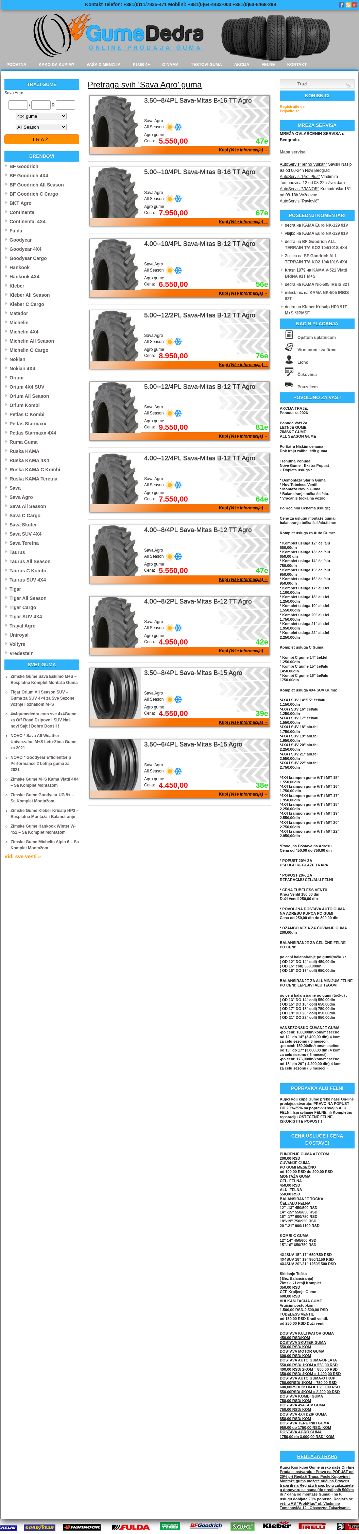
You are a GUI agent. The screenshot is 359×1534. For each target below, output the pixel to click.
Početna (16, 64)
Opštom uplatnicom (316, 337)
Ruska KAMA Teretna (33, 479)
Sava (15, 488)
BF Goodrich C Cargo (34, 194)
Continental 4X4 (28, 221)
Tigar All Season (28, 598)
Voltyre (17, 644)
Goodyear (21, 240)
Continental (23, 212)
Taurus (17, 552)
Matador (19, 313)
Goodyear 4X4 (25, 249)
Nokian (17, 359)
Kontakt (297, 64)
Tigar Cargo (23, 607)
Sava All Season (28, 506)
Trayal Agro (23, 626)
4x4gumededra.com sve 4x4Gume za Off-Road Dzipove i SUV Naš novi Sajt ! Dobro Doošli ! (43, 720)
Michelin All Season (32, 341)
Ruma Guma (23, 442)
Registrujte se (292, 106)
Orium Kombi (25, 405)
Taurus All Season (30, 561)
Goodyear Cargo (28, 258)
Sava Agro (21, 497)
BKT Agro (21, 203)
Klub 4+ (141, 64)
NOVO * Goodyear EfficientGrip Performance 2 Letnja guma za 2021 (41, 763)
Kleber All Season (30, 295)
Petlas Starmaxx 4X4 (33, 433)
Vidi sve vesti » (22, 856)
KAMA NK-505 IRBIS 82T (326, 284)
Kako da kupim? (56, 64)
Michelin (19, 322)
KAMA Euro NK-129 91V (325, 225)
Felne (268, 64)
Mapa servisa (292, 152)
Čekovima (307, 374)
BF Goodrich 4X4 (29, 175)
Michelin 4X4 (24, 331)
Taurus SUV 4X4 (28, 580)
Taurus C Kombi (28, 570)
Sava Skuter (23, 524)
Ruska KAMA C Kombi (35, 469)
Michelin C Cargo (29, 350)
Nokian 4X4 (22, 368)
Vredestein (22, 653)
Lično (302, 362)
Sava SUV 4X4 (25, 534)
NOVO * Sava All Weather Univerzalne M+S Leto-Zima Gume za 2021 (43, 741)
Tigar (15, 589)
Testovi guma (206, 64)
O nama (170, 64)
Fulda (16, 230)
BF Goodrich (24, 166)
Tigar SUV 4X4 (26, 616)
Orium (16, 377)
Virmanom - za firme (316, 349)
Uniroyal (19, 635)
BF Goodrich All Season (37, 184)
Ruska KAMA (24, 451)
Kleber (17, 286)
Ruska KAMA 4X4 (29, 460)
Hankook (20, 267)
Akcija (242, 64)
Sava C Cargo (25, 515)
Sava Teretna (24, 543)
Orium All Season (29, 396)
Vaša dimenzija (104, 64)
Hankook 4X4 (24, 276)
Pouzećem (307, 387)
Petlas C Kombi (27, 414)
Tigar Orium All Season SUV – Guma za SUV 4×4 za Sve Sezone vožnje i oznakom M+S (42, 698)
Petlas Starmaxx (28, 423)
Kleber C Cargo (27, 304)
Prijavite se (290, 111)
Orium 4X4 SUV (27, 387)
